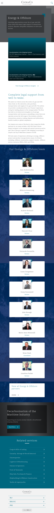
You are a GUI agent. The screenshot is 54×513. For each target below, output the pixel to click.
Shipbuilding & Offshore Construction (23, 478)
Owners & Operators (17, 466)
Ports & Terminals (16, 470)
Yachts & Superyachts (18, 482)
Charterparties (15, 458)
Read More (12, 427)
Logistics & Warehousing (19, 462)
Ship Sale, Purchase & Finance (21, 474)
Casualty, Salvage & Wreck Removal (23, 453)
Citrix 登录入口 (27, 510)
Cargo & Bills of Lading (18, 449)
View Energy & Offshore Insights (26, 86)
